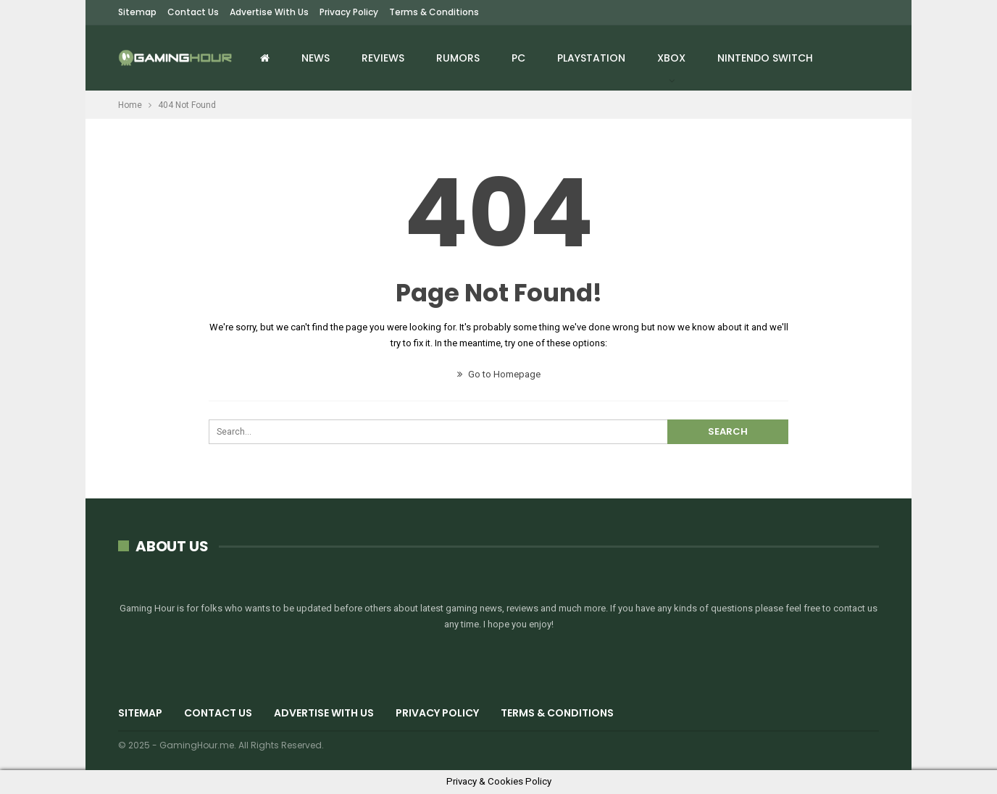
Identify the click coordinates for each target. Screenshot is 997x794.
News (315, 58)
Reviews (383, 58)
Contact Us (193, 12)
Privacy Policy (349, 12)
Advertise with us (269, 12)
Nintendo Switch (765, 58)
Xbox (671, 58)
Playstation (591, 58)
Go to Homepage (499, 374)
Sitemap (137, 12)
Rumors (458, 58)
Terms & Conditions (434, 12)
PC (518, 58)
